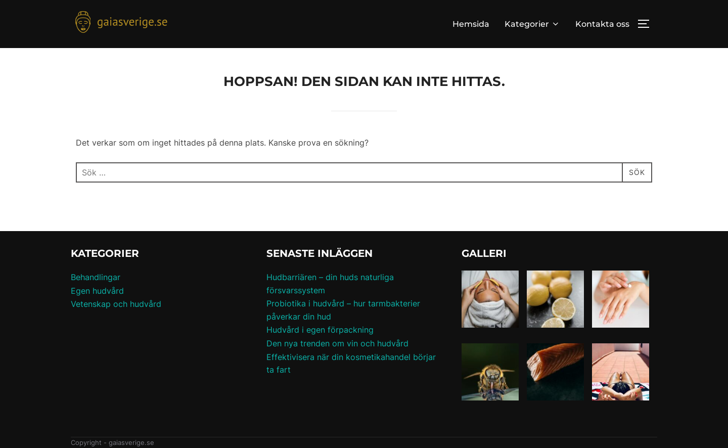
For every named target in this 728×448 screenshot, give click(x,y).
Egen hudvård (97, 291)
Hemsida (470, 24)
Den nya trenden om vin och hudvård (337, 343)
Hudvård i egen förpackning (320, 330)
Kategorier (532, 24)
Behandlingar (95, 277)
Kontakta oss (602, 24)
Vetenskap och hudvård (116, 304)
